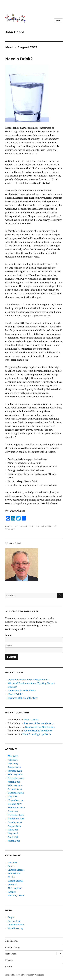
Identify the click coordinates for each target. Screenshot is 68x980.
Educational (25, 526)
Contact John (12, 947)
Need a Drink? (19, 59)
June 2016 (13, 829)
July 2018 (12, 796)
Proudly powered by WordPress (31, 975)
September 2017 (16, 807)
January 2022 (15, 770)
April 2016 (13, 837)
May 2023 (13, 763)
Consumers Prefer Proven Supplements (28, 679)
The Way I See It (16, 895)
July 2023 (13, 759)
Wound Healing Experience (38, 730)
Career (11, 866)
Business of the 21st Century (22, 698)
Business (12, 862)
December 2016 (16, 815)
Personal (12, 884)
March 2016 (14, 840)
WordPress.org (15, 928)
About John (11, 941)
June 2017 (13, 811)
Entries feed (14, 921)
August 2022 (14, 767)
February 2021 (15, 774)
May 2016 (13, 833)
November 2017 (16, 800)
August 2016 (14, 826)
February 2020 (15, 785)
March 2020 (14, 782)
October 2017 (15, 804)
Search (9, 966)
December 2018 (16, 793)
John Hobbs (14, 32)
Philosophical (15, 888)
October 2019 (15, 789)
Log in (11, 917)
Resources (10, 954)
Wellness (50, 526)
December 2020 (16, 778)
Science (12, 892)
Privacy (9, 960)
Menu (58, 21)
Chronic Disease (16, 869)
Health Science (16, 881)
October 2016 (15, 822)
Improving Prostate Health (22, 690)
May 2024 (13, 756)
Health (34, 526)
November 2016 (16, 818)
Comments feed (16, 924)
